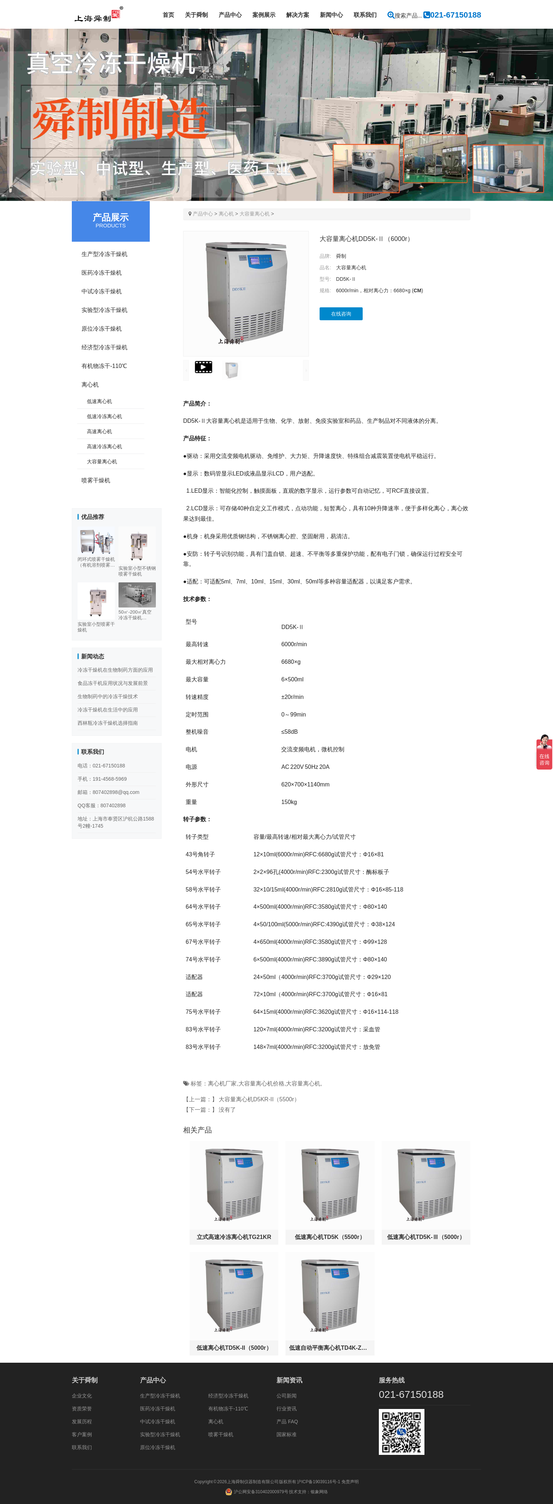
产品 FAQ (287, 1421)
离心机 (226, 214)
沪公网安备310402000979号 (261, 1491)
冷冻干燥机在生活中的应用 (108, 710)
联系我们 (365, 15)
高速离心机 (99, 431)
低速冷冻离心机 (104, 416)
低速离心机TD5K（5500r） (330, 1237)
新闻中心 (331, 15)
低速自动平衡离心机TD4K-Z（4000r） (330, 1348)
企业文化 (82, 1396)
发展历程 (82, 1421)
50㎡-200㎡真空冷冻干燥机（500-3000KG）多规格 (136, 615)
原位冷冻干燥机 (102, 329)
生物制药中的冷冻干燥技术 (108, 696)
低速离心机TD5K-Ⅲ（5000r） (426, 1237)
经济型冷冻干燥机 (104, 347)
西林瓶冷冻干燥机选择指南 (108, 723)
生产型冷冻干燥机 (104, 254)
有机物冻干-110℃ (104, 366)
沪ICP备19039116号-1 (318, 1481)
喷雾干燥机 (96, 480)
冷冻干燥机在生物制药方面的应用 (115, 670)
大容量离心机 (255, 214)
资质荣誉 (82, 1408)
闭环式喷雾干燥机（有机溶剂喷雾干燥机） (96, 562)
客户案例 (82, 1434)
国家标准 (286, 1434)
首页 (168, 15)
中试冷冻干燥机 (102, 291)
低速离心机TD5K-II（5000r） (234, 1348)
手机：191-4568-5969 (102, 779)
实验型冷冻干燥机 (104, 310)
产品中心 (230, 15)
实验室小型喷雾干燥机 (96, 627)
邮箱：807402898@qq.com (108, 792)
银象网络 (319, 1491)
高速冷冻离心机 (104, 446)
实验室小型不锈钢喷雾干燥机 (137, 571)
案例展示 (263, 15)
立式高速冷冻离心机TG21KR (234, 1237)
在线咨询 (341, 314)
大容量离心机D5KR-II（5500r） (259, 1099)
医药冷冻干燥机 (102, 273)
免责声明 (350, 1481)
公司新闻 (286, 1396)
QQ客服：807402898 (102, 805)
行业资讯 (286, 1408)
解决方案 (297, 15)
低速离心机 (99, 401)
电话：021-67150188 (101, 765)
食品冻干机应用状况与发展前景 (113, 683)
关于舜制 (196, 15)
